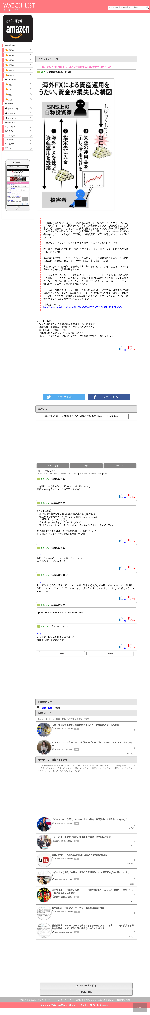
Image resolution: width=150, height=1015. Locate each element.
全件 (75, 474)
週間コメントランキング (102, 768)
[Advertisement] (94, 34)
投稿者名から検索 (82, 719)
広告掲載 (101, 1000)
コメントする (52, 466)
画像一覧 (119, 466)
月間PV (9, 55)
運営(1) (8, 148)
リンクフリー (63, 1000)
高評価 (9, 70)
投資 (50, 707)
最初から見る (66, 474)
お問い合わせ (91, 1000)
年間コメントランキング (48, 771)
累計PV (9, 65)
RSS (72, 1000)
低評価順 (92, 474)
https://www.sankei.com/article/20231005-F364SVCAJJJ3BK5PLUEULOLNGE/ (82, 307)
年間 (8, 94)
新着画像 (10, 113)
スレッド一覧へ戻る (86, 985)
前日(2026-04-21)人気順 (110, 765)
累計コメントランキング (70, 771)
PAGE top (140, 1008)
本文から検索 (67, 719)
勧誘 (43, 707)
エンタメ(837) (10, 135)
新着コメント (14, 108)
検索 (86, 466)
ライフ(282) (10, 144)
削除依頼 (111, 1000)
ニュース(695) (10, 127)
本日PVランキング (90, 765)
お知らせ (79, 1000)
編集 (105, 474)
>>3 (39, 582)
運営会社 (32, 1000)
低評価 (9, 75)
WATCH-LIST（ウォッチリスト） (74, 1005)
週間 (11, 84)
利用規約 (22, 1000)
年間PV (9, 60)
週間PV (12, 50)
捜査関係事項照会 (124, 1000)
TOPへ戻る (86, 992)
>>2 (39, 555)
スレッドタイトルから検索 (49, 719)
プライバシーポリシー (46, 1000)
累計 (8, 99)
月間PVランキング (48, 768)
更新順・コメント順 (73, 765)
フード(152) (10, 140)
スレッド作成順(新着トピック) (50, 765)
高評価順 (83, 474)
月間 (8, 89)
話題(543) (9, 131)
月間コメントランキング (124, 768)
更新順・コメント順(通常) (48, 474)
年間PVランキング (65, 768)
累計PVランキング (82, 768)
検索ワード (11, 118)
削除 (99, 474)
